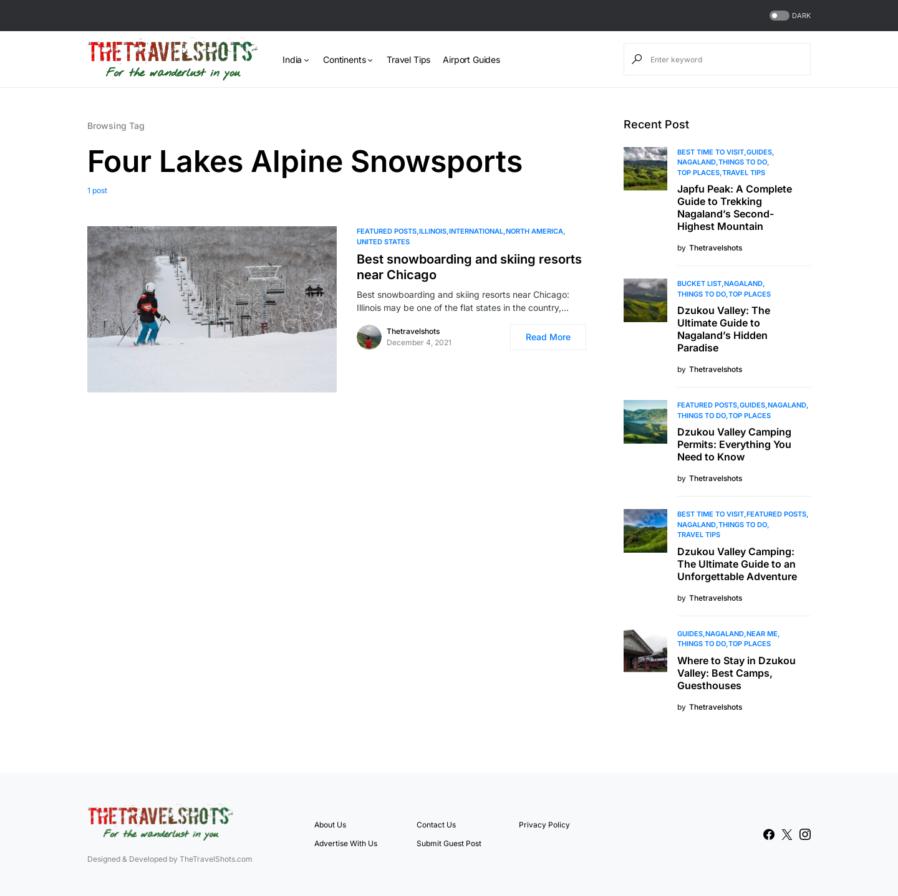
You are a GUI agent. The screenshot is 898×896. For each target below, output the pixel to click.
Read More (548, 336)
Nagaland (696, 162)
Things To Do (742, 162)
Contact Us (436, 824)
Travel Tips (743, 172)
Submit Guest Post (449, 843)
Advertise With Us (345, 843)
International (476, 231)
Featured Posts (387, 231)
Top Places (698, 172)
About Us (330, 824)
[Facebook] (769, 834)
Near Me (762, 633)
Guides (759, 152)
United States (383, 241)
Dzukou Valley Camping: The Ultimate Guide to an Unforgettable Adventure (737, 564)
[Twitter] (787, 834)
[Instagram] (805, 834)
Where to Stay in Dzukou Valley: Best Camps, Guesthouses (736, 673)
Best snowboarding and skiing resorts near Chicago (469, 267)
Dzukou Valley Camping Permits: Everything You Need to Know (734, 444)
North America (534, 231)
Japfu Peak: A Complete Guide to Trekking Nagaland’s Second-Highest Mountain (734, 207)
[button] (789, 16)
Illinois (433, 231)
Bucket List (699, 283)
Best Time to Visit (710, 152)
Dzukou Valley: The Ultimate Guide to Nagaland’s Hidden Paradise (723, 329)
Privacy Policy (544, 824)
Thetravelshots (413, 331)
